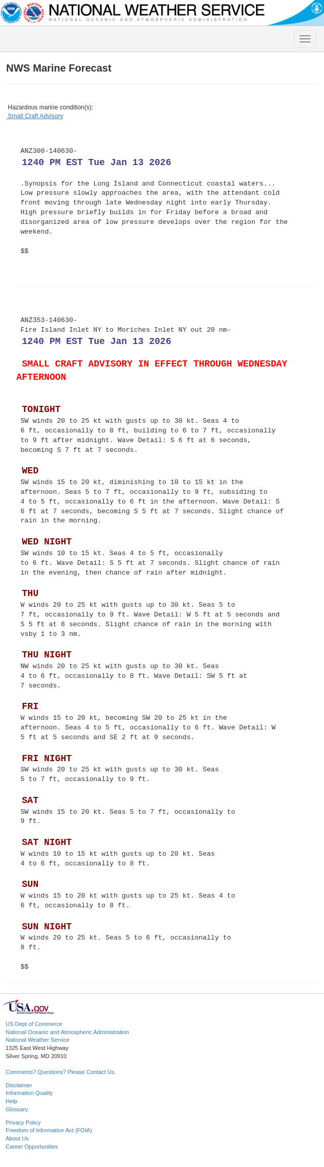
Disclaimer (19, 1085)
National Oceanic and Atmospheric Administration (67, 1032)
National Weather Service (38, 1040)
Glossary (17, 1109)
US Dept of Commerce (34, 1024)
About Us (17, 1138)
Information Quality (29, 1093)
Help (11, 1101)
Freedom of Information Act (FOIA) (49, 1130)
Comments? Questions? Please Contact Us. (61, 1072)
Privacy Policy (23, 1122)
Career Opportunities (32, 1146)
